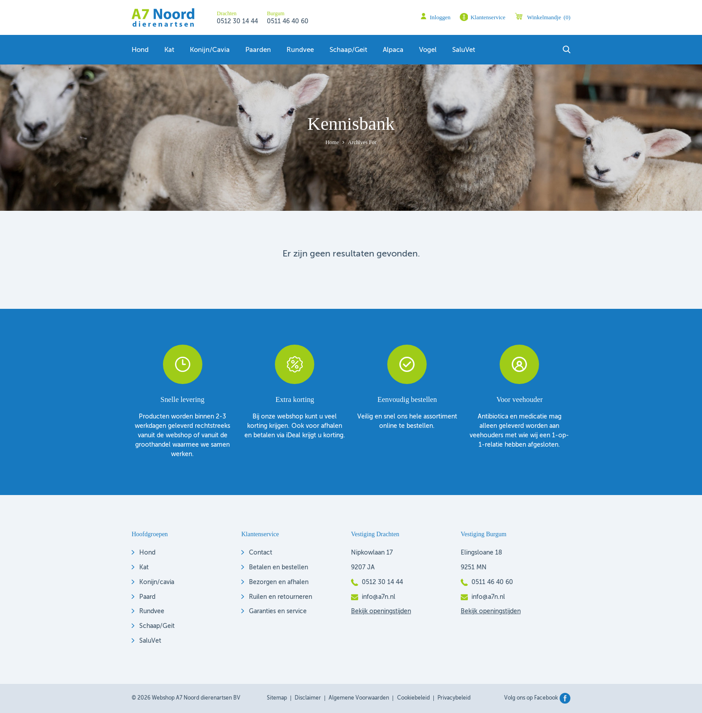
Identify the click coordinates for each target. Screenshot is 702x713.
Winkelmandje (548, 17)
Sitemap (277, 698)
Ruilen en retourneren (280, 597)
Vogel (428, 50)
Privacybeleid (454, 698)
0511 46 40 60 (287, 21)
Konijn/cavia (156, 582)
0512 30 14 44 (237, 21)
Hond (140, 50)
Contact (260, 553)
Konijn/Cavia (210, 50)
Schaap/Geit (157, 626)
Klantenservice (488, 17)
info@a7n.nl (378, 597)
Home (332, 142)
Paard (147, 597)
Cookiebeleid (413, 698)
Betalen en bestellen (278, 567)
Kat (169, 50)
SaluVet (463, 50)
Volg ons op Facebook (531, 698)
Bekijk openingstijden (381, 611)
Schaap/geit (348, 50)
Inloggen (440, 17)
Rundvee (300, 50)
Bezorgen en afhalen (278, 582)
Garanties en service (278, 611)
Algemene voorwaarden (359, 698)
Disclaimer (308, 698)
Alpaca (393, 50)
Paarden (258, 50)
